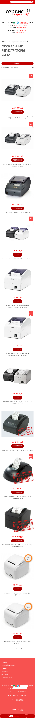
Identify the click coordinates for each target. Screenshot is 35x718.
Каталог (4, 662)
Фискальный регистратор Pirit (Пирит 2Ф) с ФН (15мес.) (17, 594)
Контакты (4, 671)
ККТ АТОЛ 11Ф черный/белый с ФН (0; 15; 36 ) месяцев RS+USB (17, 165)
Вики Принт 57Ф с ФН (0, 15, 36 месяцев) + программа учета (17, 497)
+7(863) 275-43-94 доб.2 (20, 25)
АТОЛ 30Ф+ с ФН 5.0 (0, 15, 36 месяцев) (17, 213)
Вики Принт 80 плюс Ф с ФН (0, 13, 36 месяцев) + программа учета (17, 546)
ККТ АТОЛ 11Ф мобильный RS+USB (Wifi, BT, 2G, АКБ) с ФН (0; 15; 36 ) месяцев (18, 117)
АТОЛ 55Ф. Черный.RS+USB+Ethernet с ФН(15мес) (17, 259)
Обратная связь (6, 677)
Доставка (4, 674)
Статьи (4, 668)
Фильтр (17, 63)
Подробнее (17, 112)
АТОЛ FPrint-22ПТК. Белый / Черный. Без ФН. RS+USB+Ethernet (17, 403)
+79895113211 (22, 30)
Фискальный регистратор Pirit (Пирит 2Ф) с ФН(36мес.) (17, 642)
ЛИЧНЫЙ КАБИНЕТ (8, 665)
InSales (22, 709)
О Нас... (4, 680)
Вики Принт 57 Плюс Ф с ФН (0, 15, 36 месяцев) (17, 450)
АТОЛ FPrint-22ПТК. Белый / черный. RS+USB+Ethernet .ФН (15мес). (17, 306)
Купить (18, 255)
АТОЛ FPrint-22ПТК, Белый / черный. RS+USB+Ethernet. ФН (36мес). (17, 354)
